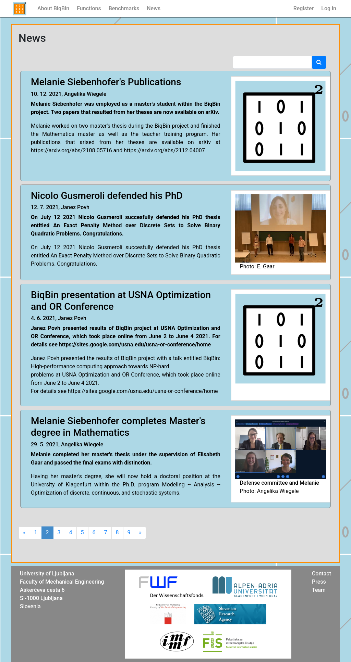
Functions (89, 8)
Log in (328, 8)
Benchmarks (124, 8)
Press (319, 581)
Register (303, 8)
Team (319, 590)
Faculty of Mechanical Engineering (62, 581)
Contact (321, 573)
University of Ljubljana (47, 573)
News (153, 8)
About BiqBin (53, 8)
